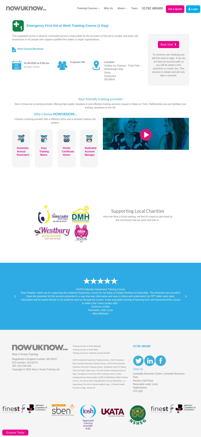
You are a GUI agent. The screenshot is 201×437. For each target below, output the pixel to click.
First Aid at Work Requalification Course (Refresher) (101, 381)
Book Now (169, 44)
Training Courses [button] (88, 8)
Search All (91, 388)
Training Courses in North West (85, 350)
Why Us (108, 8)
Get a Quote (175, 9)
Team (134, 8)
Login (193, 9)
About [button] (122, 8)
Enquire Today (15, 432)
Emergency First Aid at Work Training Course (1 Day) (99, 374)
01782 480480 (152, 8)
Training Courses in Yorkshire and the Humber (91, 353)
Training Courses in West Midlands (86, 346)
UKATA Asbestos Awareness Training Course (90, 360)
